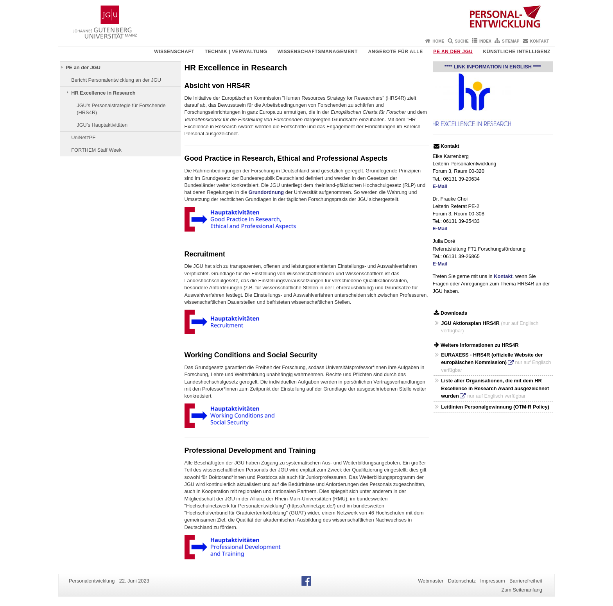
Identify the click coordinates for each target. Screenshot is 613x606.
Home (438, 41)
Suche (462, 41)
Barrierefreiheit (525, 581)
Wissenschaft (174, 51)
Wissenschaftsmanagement (318, 51)
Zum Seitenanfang (521, 590)
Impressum (492, 581)
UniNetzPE (83, 137)
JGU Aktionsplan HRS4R (470, 323)
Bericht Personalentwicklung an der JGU (116, 80)
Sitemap (510, 41)
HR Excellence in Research (103, 93)
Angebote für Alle (395, 51)
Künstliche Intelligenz (516, 51)
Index (485, 41)
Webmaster (430, 581)
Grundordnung (266, 192)
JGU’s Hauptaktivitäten (102, 125)
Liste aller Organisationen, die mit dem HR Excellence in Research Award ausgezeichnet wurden (495, 388)
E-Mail (440, 186)
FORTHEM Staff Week (96, 150)
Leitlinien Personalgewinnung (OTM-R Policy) (495, 407)
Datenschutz (462, 581)
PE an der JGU (453, 51)
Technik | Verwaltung (236, 51)
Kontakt (539, 41)
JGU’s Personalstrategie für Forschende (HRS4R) (121, 108)
